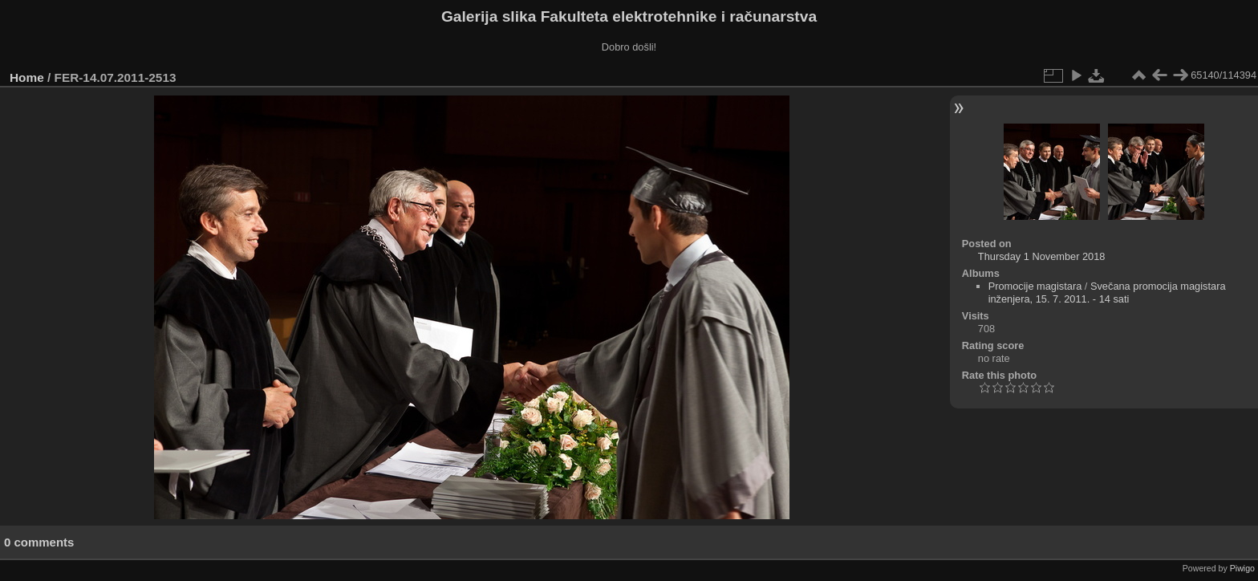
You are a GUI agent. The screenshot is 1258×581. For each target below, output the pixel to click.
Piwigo (1242, 568)
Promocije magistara (1035, 286)
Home (27, 77)
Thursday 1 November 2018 (1042, 256)
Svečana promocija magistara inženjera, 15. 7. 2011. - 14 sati (1107, 292)
